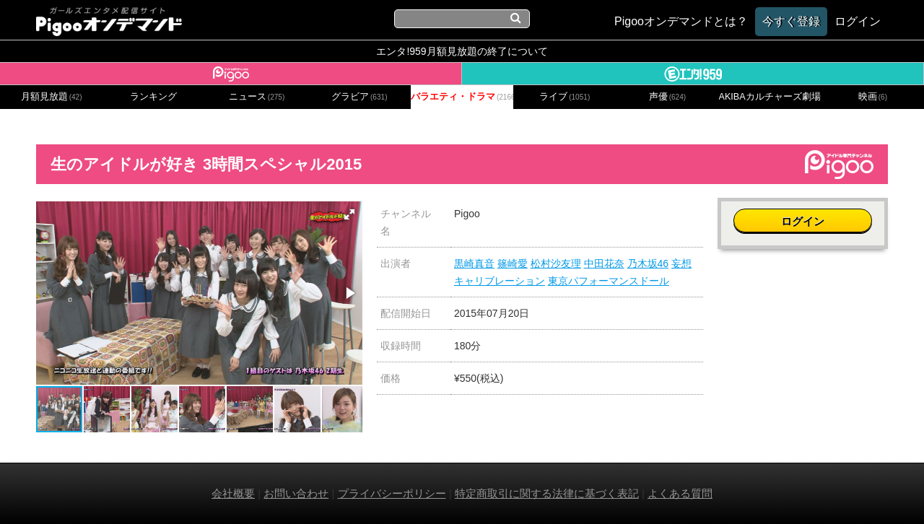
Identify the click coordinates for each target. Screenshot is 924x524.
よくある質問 (680, 493)
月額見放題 (51, 97)
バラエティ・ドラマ (462, 97)
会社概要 (233, 493)
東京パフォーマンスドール (608, 281)
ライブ (564, 97)
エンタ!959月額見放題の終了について (461, 51)
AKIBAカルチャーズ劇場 (770, 97)
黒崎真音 (474, 263)
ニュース (257, 97)
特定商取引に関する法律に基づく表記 (547, 493)
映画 (872, 97)
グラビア (359, 97)
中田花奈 (604, 263)
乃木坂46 (648, 263)
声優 (668, 97)
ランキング (153, 97)
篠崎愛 (512, 263)
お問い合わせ (295, 493)
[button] (349, 214)
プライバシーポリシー (392, 493)
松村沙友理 (556, 263)
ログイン (802, 221)
